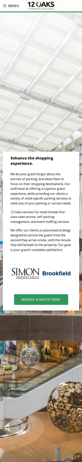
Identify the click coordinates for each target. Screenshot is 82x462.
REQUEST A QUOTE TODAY (41, 299)
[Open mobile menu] (11, 5)
